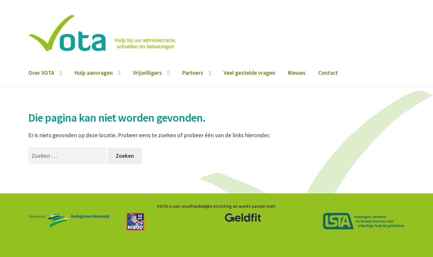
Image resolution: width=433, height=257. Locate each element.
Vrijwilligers (147, 72)
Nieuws (297, 72)
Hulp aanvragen (93, 72)
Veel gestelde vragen (249, 72)
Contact (328, 72)
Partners (192, 72)
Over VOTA (41, 72)
